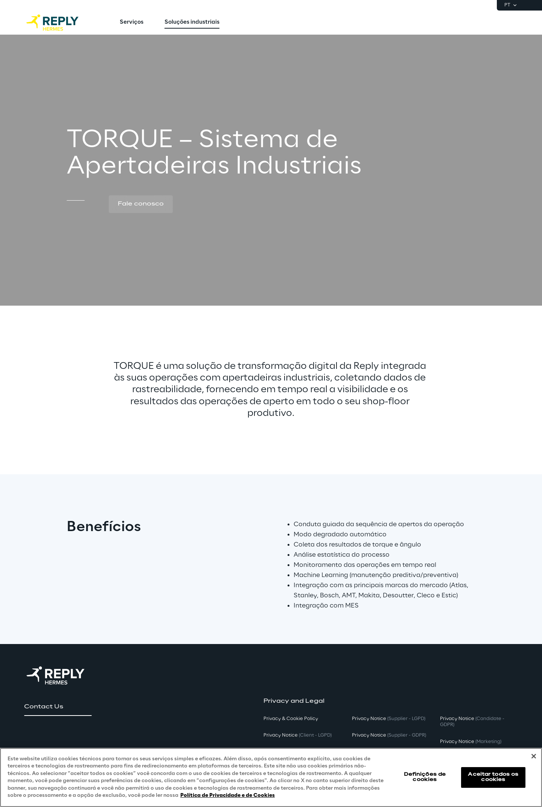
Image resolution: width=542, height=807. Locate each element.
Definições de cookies (425, 777)
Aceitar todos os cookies (493, 777)
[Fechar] (533, 756)
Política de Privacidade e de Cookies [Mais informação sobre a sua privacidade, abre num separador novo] (227, 795)
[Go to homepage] (60, 23)
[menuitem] (131, 23)
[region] (271, 777)
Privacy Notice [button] (297, 735)
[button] (141, 204)
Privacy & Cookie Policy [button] (290, 718)
